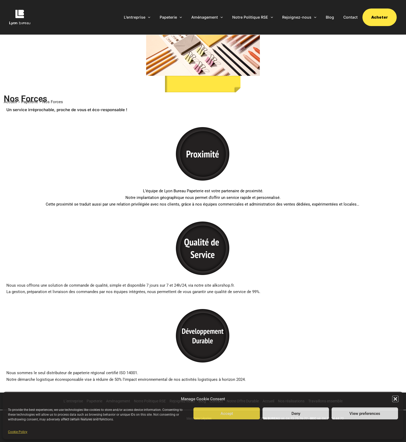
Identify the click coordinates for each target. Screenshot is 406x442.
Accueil (10, 101)
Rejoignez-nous (306, 17)
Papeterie (182, 17)
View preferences (364, 413)
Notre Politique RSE (260, 17)
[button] (395, 399)
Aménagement (217, 17)
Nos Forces (52, 101)
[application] (161, 17)
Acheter (380, 17)
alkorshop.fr (223, 285)
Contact (353, 17)
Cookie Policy (17, 432)
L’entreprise (150, 17)
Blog (334, 17)
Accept (227, 413)
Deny (295, 413)
